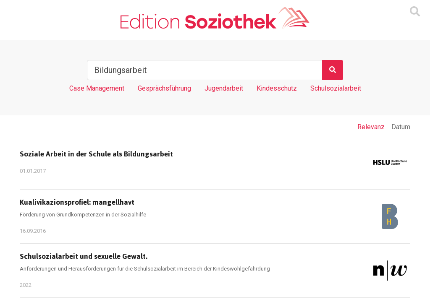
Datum (400, 127)
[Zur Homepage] (215, 18)
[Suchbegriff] (204, 70)
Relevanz (371, 127)
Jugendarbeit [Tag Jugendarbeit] (224, 88)
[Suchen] (332, 70)
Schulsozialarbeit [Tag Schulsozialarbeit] (335, 88)
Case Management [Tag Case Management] (96, 88)
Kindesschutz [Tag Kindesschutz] (277, 88)
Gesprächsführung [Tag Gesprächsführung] (164, 88)
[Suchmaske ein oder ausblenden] (415, 11)
